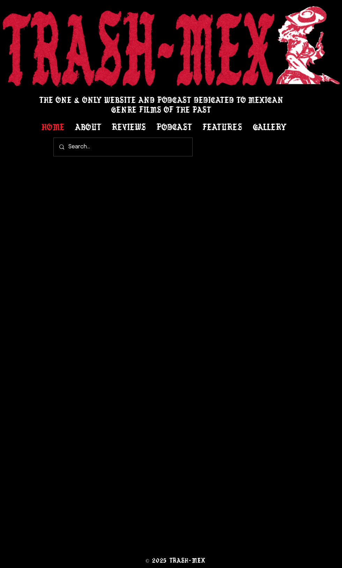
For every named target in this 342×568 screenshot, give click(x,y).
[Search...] (123, 147)
